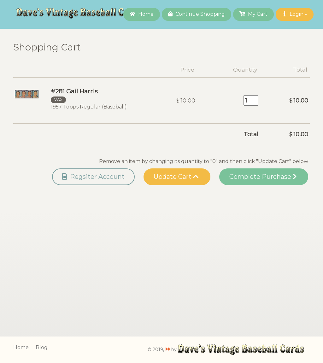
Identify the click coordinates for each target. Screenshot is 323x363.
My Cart (253, 14)
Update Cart (176, 176)
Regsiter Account (93, 176)
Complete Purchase (263, 176)
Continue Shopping (196, 14)
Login (294, 14)
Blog (42, 347)
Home (142, 14)
